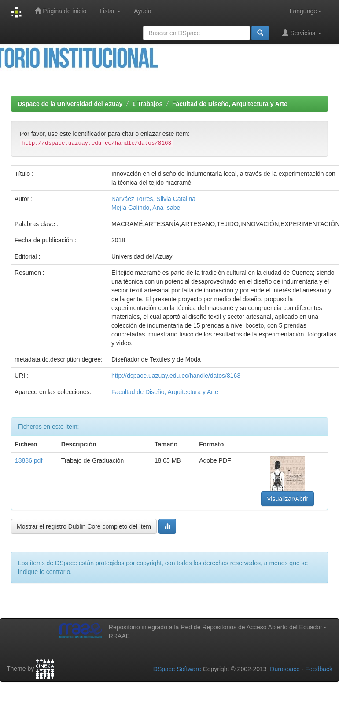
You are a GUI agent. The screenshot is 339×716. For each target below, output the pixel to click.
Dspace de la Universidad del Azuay (70, 103)
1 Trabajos (147, 103)
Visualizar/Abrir (287, 498)
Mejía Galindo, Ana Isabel (146, 207)
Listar (110, 11)
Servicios (301, 33)
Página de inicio (60, 11)
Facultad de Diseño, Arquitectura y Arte (229, 103)
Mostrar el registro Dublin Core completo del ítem (84, 526)
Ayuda (142, 11)
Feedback (319, 668)
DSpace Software (177, 668)
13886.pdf (28, 460)
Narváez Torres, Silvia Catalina (153, 198)
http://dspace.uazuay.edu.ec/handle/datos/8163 (175, 375)
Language (305, 11)
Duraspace (285, 668)
